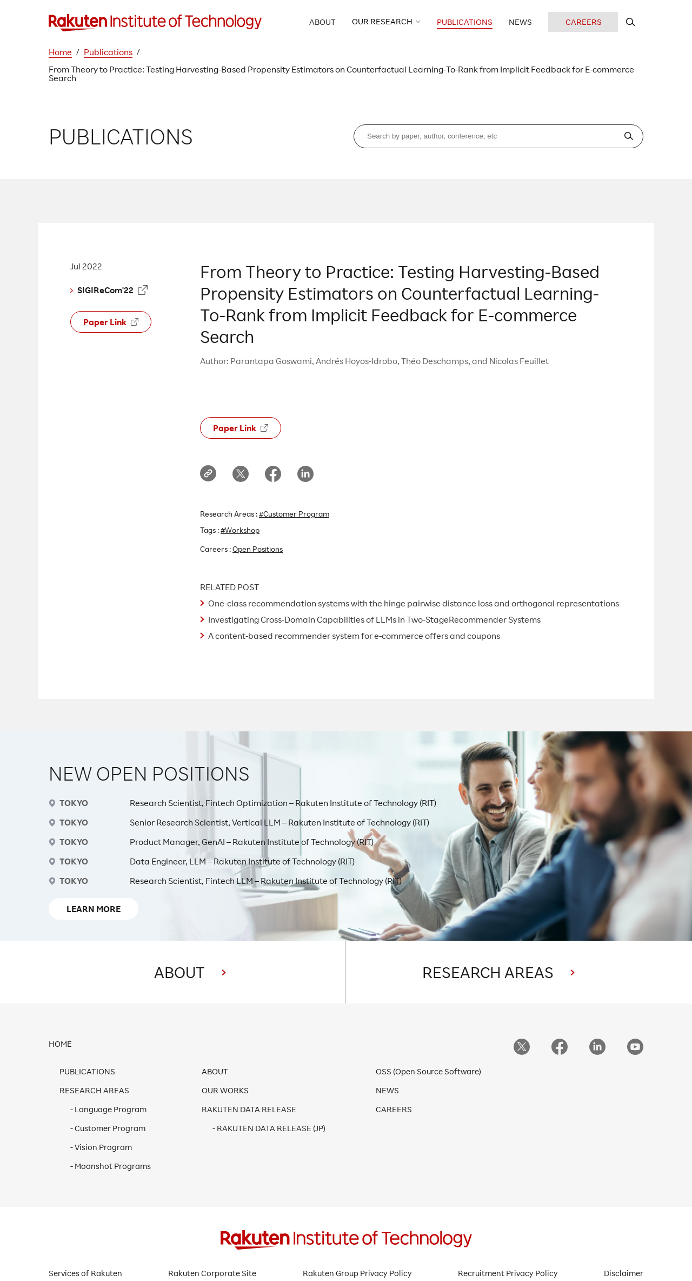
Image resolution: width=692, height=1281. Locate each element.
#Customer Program (294, 513)
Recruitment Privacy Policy (508, 1273)
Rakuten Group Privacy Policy (357, 1273)
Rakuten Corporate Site (212, 1273)
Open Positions (257, 548)
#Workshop (240, 529)
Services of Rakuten (85, 1273)
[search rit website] (630, 22)
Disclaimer (623, 1273)
